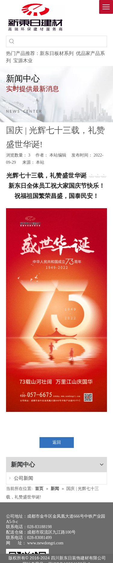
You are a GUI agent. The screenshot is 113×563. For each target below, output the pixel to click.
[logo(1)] (35, 17)
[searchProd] (62, 41)
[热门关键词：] (11, 41)
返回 (56, 442)
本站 (40, 162)
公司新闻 (21, 478)
